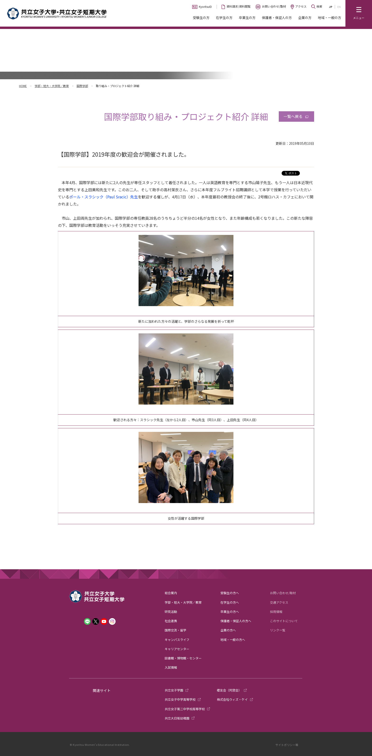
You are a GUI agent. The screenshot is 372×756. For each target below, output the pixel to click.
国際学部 (82, 86)
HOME (23, 86)
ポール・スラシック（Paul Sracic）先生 (103, 197)
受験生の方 (201, 17)
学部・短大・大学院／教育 (52, 86)
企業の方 (305, 17)
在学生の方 (224, 17)
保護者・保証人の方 (277, 17)
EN (339, 7)
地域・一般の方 (329, 17)
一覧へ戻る (293, 116)
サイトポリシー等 (286, 745)
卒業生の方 (247, 17)
